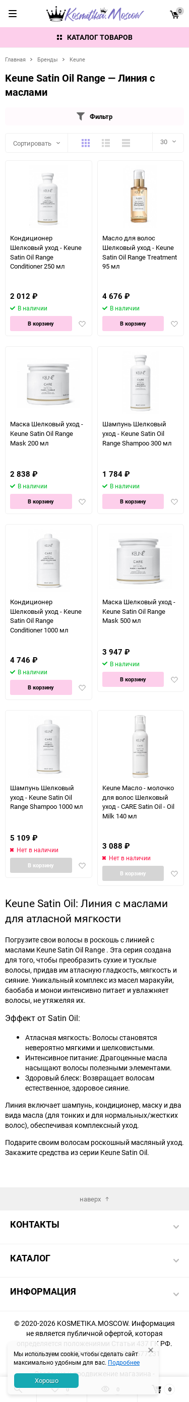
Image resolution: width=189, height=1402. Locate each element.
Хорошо (46, 1380)
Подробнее (124, 1362)
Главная (15, 59)
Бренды (47, 59)
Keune (77, 59)
